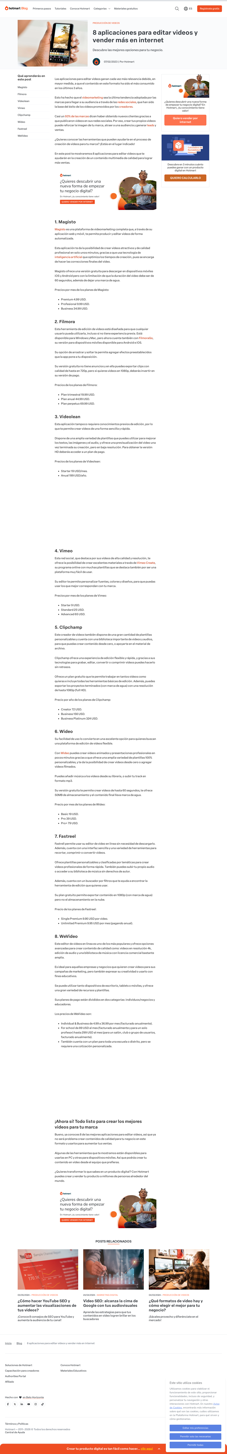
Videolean (23, 101)
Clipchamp (24, 114)
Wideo (21, 121)
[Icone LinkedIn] (22, 1404)
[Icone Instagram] (35, 1404)
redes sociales (126, 102)
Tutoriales (60, 8)
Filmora (22, 94)
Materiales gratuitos (126, 8)
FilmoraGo (146, 338)
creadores (125, 106)
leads (150, 125)
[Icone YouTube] (29, 1404)
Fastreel (22, 128)
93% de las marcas (76, 116)
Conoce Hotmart (80, 8)
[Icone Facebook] (8, 1404)
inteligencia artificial (68, 257)
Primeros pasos (42, 8)
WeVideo (23, 135)
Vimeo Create (146, 563)
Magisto (22, 87)
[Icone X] (15, 1404)
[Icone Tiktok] (42, 1404)
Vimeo (21, 108)
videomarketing (92, 97)
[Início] (16, 7)
